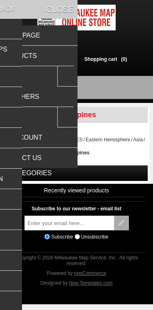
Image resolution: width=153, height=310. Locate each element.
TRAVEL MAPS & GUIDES (53, 143)
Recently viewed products (76, 194)
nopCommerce (90, 277)
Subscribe (62, 240)
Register (40, 59)
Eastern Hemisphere (108, 143)
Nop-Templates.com (91, 287)
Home (14, 143)
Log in (65, 59)
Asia (138, 143)
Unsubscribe (95, 240)
